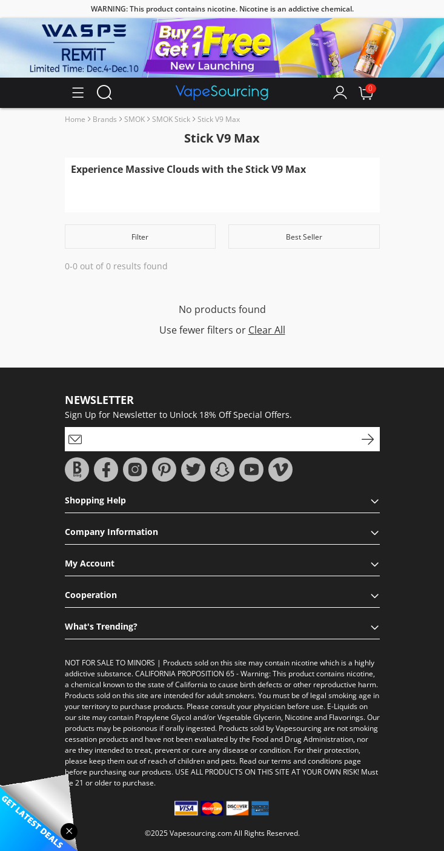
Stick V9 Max (218, 119)
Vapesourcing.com (201, 833)
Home (75, 119)
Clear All (266, 330)
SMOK (134, 119)
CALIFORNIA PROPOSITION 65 (184, 673)
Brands (105, 119)
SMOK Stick (171, 119)
